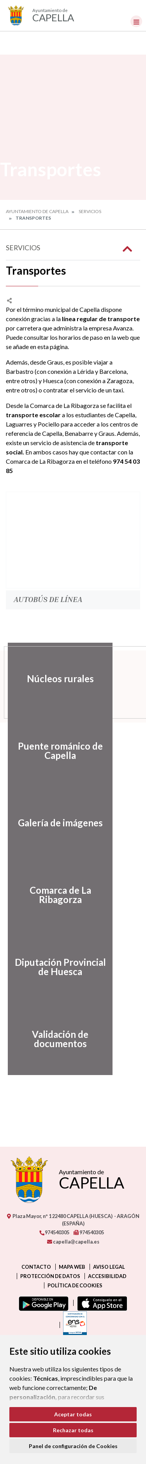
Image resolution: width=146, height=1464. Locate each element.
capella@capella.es (73, 1242)
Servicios (90, 211)
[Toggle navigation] (136, 21)
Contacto (36, 1267)
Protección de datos (50, 1276)
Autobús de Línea (48, 599)
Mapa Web (72, 1267)
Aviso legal (109, 1267)
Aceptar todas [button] (73, 1414)
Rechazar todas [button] (73, 1430)
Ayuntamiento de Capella (37, 211)
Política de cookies (74, 1285)
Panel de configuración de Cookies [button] (73, 1446)
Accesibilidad (107, 1276)
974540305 (54, 1232)
